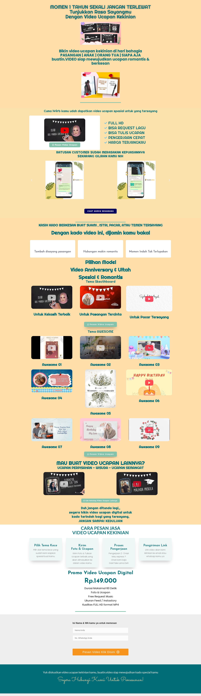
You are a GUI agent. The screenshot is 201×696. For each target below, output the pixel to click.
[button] (31, 180)
